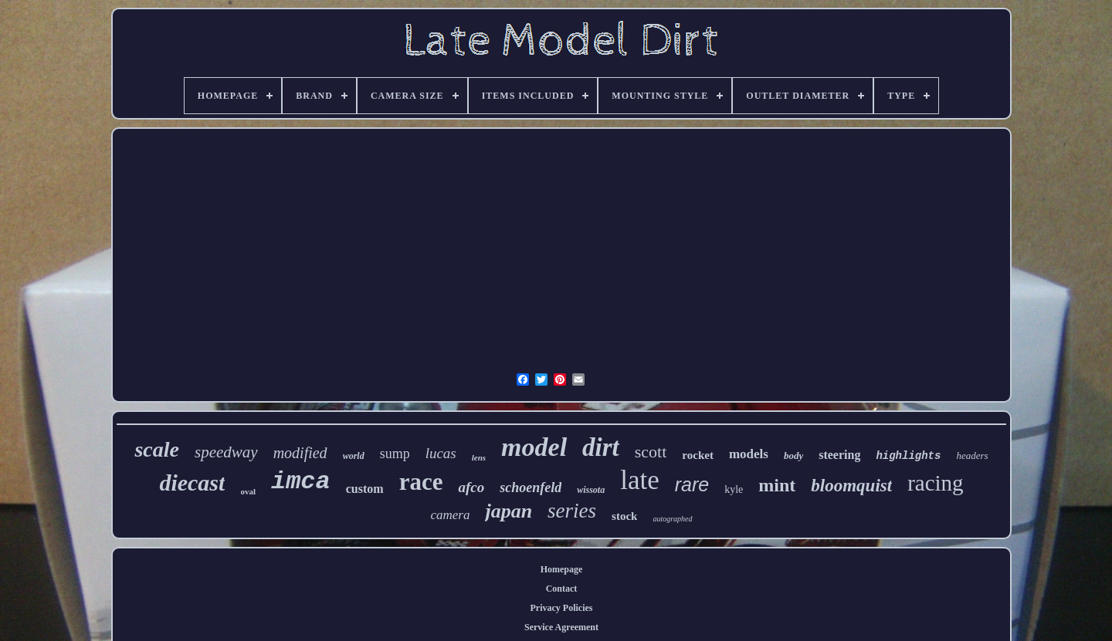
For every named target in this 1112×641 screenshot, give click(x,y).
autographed (672, 518)
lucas (440, 453)
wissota (591, 489)
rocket (698, 455)
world (353, 455)
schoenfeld (530, 487)
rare (692, 484)
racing (935, 483)
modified (300, 452)
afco (471, 487)
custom (365, 488)
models (748, 454)
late (639, 480)
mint (776, 485)
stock (624, 516)
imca (301, 481)
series (572, 510)
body (793, 455)
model (534, 447)
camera (450, 515)
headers (972, 455)
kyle (733, 489)
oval (248, 491)
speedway (226, 452)
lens (479, 457)
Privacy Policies (562, 607)
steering (839, 454)
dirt (600, 447)
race (421, 481)
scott (651, 451)
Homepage (562, 569)
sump (395, 453)
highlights (908, 456)
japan (508, 511)
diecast (192, 482)
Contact (562, 588)
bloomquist (851, 485)
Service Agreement (561, 627)
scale (156, 449)
